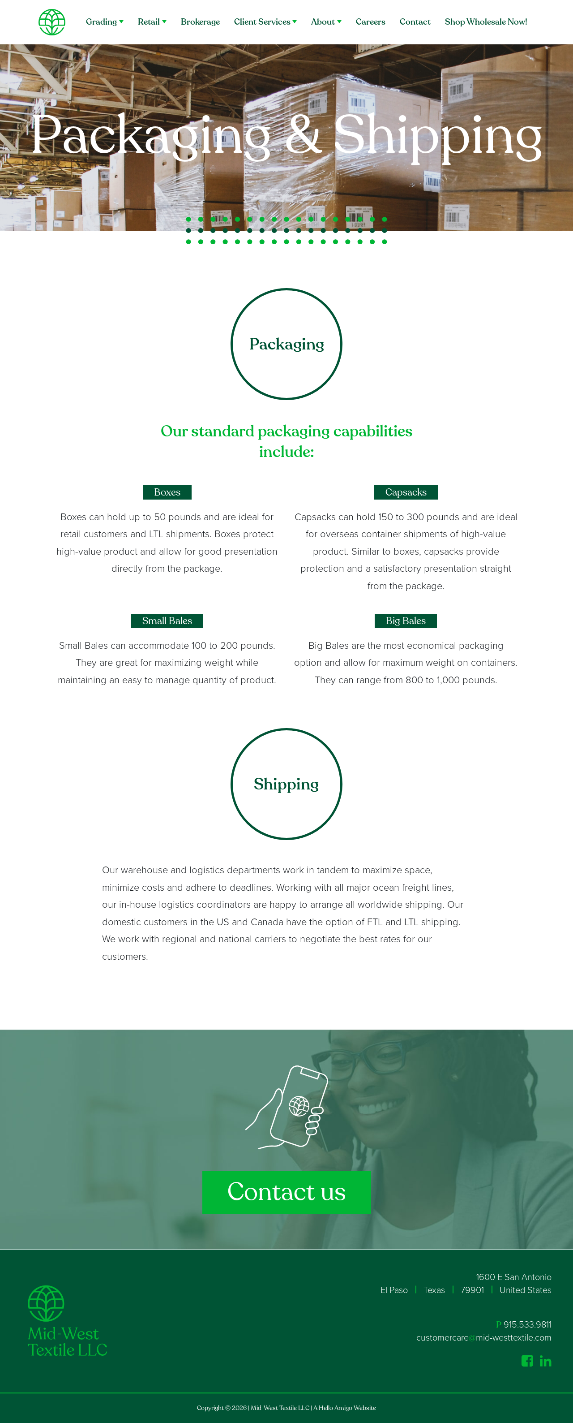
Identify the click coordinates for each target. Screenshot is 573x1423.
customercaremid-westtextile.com (484, 1337)
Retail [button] (149, 22)
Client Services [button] (262, 22)
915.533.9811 (528, 1325)
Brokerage (200, 22)
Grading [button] (101, 22)
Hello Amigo (335, 1408)
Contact (415, 22)
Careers (370, 22)
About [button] (323, 22)
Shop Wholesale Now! (486, 22)
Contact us (286, 1192)
